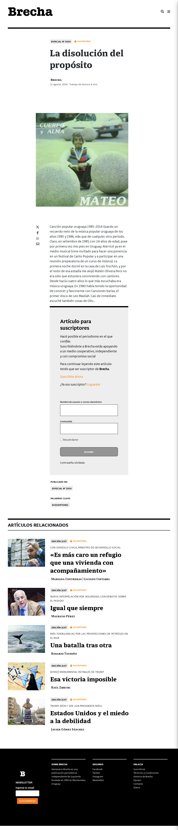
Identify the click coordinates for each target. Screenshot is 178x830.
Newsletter (98, 780)
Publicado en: (59, 481)
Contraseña (66, 421)
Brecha (56, 79)
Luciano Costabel (97, 579)
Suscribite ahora (71, 376)
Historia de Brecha (143, 776)
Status (137, 787)
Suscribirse (139, 769)
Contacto (138, 783)
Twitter (96, 772)
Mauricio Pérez (63, 616)
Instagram (97, 776)
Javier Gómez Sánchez (67, 729)
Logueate (93, 384)
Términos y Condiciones (146, 772)
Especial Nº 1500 (61, 41)
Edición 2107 (59, 541)
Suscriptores (60, 505)
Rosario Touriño (64, 653)
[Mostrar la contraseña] (113, 428)
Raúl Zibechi (60, 687)
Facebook (97, 769)
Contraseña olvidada (72, 462)
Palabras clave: (61, 498)
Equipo (137, 780)
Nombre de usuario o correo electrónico (81, 401)
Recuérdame (69, 440)
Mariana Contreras (66, 579)
